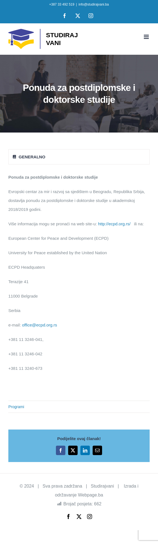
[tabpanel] (79, 275)
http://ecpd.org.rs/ (114, 223)
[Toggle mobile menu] (147, 37)
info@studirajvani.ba (93, 4)
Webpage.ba (90, 495)
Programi (16, 407)
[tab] (79, 156)
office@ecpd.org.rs (39, 325)
